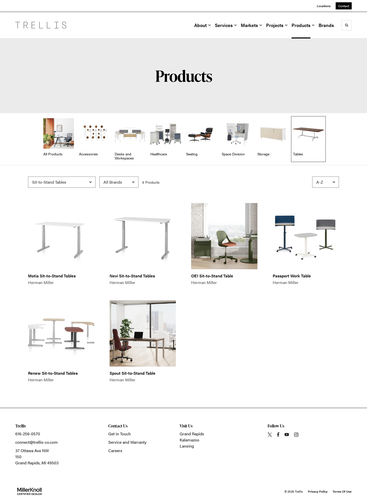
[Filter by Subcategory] (62, 182)
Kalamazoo (189, 440)
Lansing (187, 446)
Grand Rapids (192, 434)
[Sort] (325, 182)
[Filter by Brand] (118, 182)
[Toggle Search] (347, 25)
